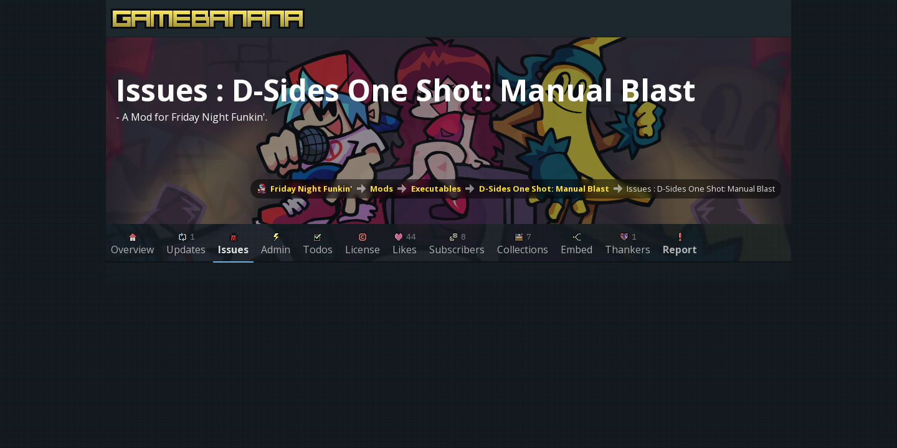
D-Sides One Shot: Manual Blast (544, 188)
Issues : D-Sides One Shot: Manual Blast (701, 188)
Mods (381, 188)
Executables (436, 188)
